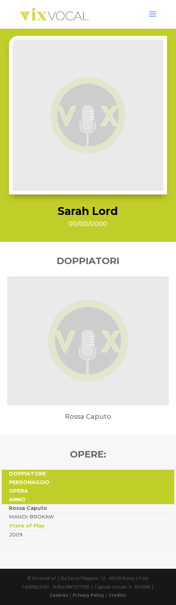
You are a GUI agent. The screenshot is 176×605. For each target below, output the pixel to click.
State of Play (26, 525)
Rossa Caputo (28, 508)
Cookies (59, 595)
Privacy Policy (88, 595)
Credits (117, 595)
